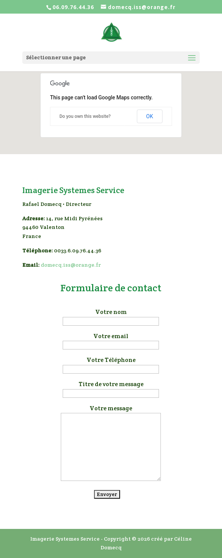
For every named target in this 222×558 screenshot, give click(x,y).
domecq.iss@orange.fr (71, 264)
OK (149, 116)
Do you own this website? (85, 116)
